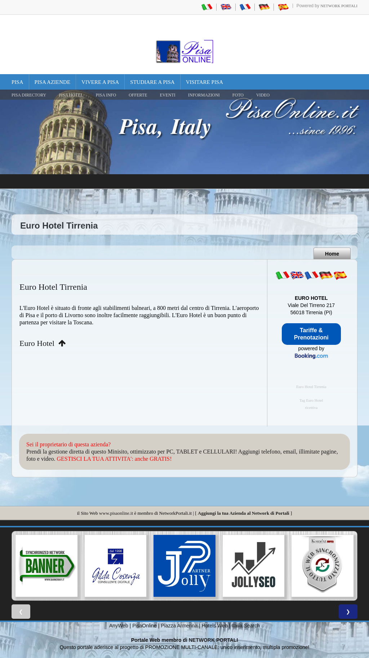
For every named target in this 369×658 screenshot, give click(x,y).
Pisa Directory (29, 95)
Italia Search (246, 625)
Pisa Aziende (53, 82)
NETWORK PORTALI (213, 640)
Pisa (17, 82)
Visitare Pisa (204, 82)
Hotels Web (215, 625)
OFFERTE (138, 95)
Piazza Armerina (179, 625)
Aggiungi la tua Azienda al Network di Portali (243, 513)
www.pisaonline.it (116, 513)
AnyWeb (118, 625)
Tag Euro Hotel (311, 400)
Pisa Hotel (71, 95)
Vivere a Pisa (100, 82)
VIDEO (263, 95)
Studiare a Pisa (152, 82)
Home (332, 254)
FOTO (238, 95)
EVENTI (167, 95)
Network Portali (338, 6)
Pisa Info (106, 95)
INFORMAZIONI (204, 95)
